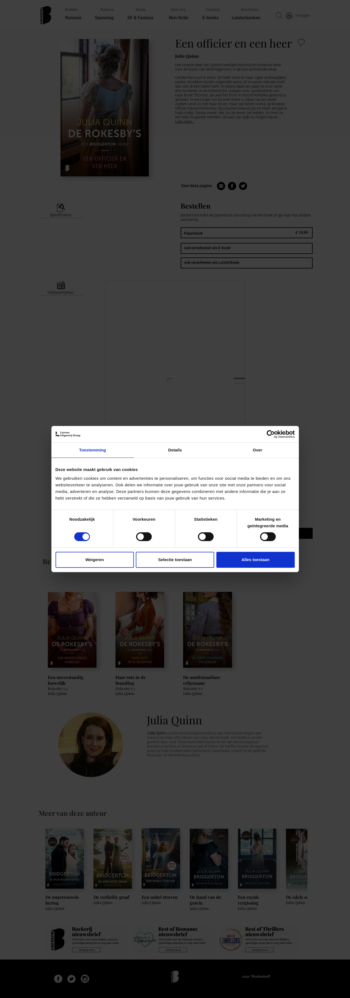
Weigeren (94, 559)
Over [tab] (257, 450)
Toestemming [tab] (92, 450)
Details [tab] (175, 450)
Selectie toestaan (175, 559)
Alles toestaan (255, 559)
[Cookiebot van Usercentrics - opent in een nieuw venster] (271, 434)
